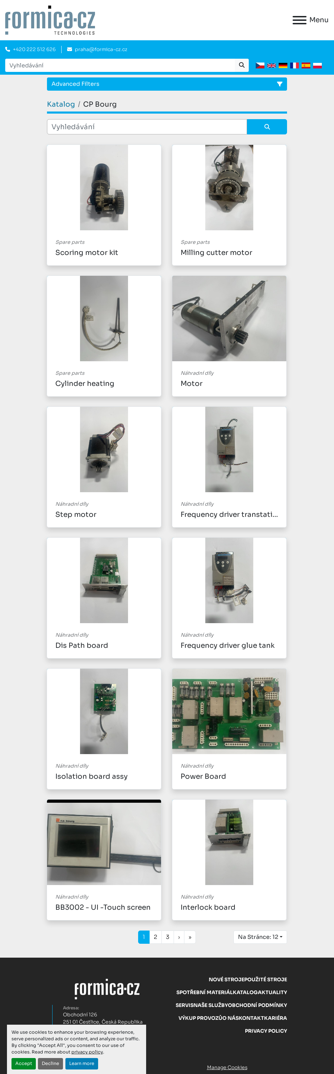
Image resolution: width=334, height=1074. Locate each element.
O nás (230, 1018)
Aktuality (272, 992)
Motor (191, 383)
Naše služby (210, 1005)
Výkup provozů (200, 1018)
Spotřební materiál (204, 992)
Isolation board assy (91, 776)
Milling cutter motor (216, 252)
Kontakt (251, 1018)
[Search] (120, 65)
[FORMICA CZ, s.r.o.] (107, 988)
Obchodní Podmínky (257, 1005)
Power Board (203, 776)
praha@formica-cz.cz (101, 49)
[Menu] (300, 20)
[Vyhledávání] (147, 126)
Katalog (245, 992)
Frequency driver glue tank (228, 645)
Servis (184, 1005)
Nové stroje (226, 979)
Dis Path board (81, 645)
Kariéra (275, 1018)
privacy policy (87, 1052)
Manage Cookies (227, 1067)
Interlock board (208, 907)
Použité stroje (265, 979)
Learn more (81, 1063)
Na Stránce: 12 (258, 937)
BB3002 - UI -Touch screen (103, 907)
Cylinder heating (84, 383)
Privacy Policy (266, 1031)
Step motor (75, 514)
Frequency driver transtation (231, 514)
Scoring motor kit (86, 252)
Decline (50, 1063)
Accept (23, 1063)
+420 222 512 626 (34, 49)
